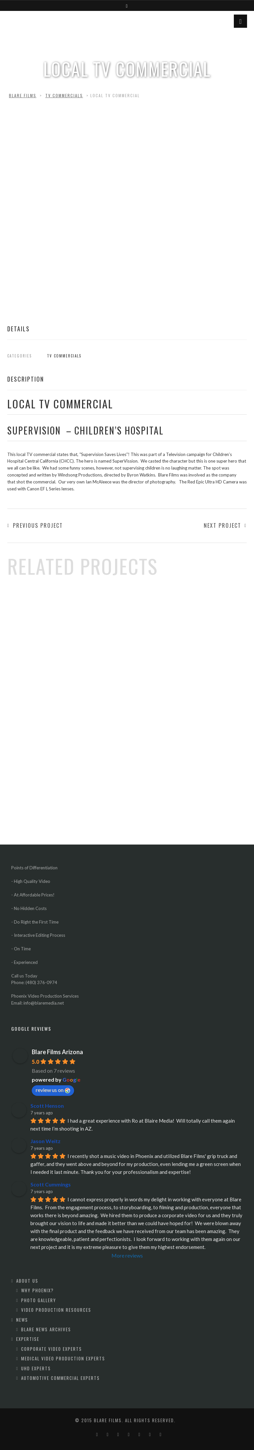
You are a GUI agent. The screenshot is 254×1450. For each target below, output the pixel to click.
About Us (27, 1280)
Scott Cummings (50, 1184)
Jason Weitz (45, 1141)
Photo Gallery (38, 1300)
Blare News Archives (46, 1329)
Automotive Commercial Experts (60, 1378)
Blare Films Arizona (57, 1052)
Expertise (27, 1339)
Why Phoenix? (37, 1290)
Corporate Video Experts (51, 1349)
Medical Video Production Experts (63, 1358)
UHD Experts (36, 1368)
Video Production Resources (56, 1309)
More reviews (127, 1255)
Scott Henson (47, 1105)
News (22, 1319)
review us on (53, 1090)
